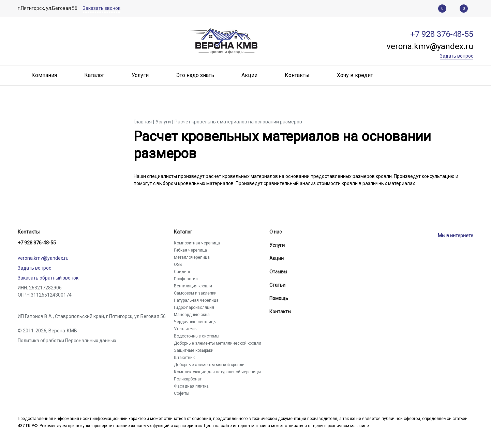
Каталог (183, 232)
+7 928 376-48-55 (37, 242)
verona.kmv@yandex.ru (43, 258)
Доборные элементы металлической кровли (217, 343)
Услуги (277, 245)
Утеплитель (185, 329)
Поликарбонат (188, 379)
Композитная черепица (197, 243)
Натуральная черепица (196, 300)
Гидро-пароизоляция (194, 307)
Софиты (181, 393)
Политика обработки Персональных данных (67, 340)
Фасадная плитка (191, 386)
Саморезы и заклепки (195, 293)
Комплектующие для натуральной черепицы (217, 372)
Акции (276, 258)
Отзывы (278, 271)
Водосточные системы (196, 336)
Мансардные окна (192, 314)
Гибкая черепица (190, 250)
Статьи (277, 285)
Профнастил (186, 278)
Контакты (29, 232)
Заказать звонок (101, 8)
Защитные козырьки (193, 350)
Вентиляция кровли (193, 286)
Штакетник (184, 357)
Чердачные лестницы (195, 321)
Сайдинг (182, 271)
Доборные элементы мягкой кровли (209, 364)
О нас (275, 232)
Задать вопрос (34, 268)
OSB (178, 264)
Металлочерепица (192, 257)
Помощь (278, 298)
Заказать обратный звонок (48, 278)
